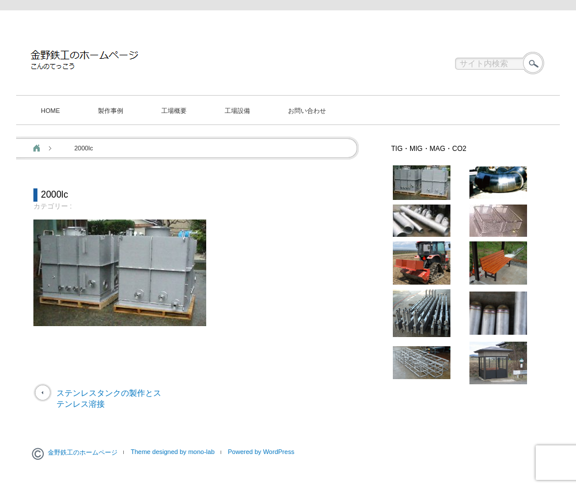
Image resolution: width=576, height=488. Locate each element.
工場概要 (174, 110)
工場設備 (237, 110)
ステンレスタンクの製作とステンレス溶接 (108, 398)
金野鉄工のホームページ (83, 452)
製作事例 (110, 110)
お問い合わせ (307, 110)
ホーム (36, 148)
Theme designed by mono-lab (173, 451)
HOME (50, 110)
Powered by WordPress (261, 451)
